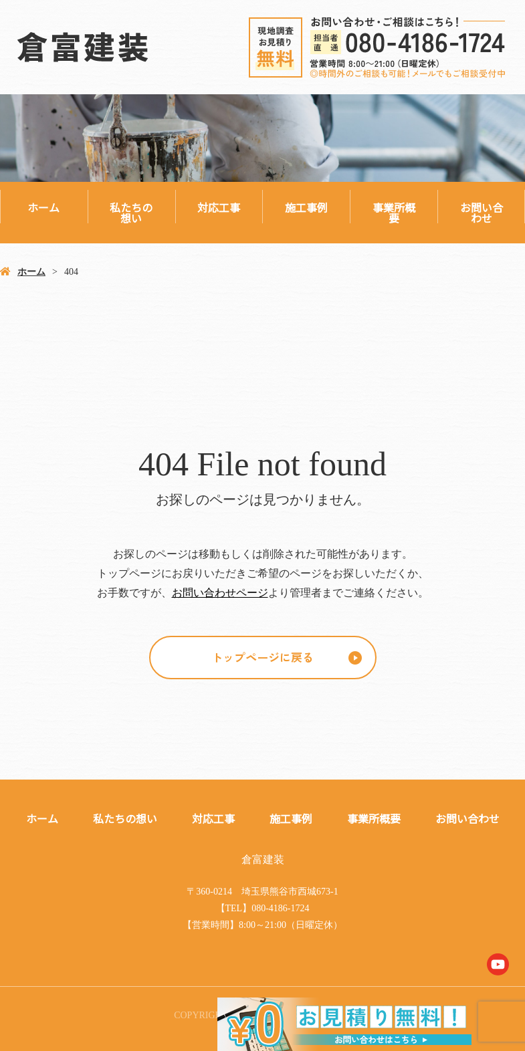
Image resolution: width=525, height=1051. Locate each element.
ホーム (43, 207)
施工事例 (306, 207)
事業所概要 (394, 212)
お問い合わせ (481, 212)
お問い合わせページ (220, 592)
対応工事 (218, 207)
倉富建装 (262, 859)
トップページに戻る (262, 657)
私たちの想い (131, 212)
